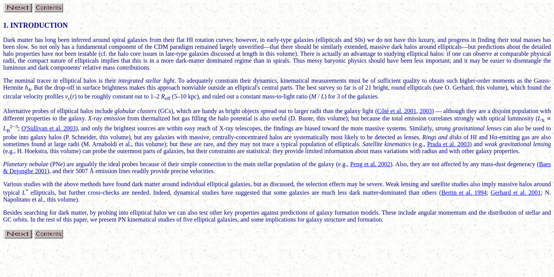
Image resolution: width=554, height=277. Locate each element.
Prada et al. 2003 (448, 144)
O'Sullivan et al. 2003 (49, 128)
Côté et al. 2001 (396, 111)
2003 (425, 111)
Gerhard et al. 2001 (516, 192)
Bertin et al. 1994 (464, 192)
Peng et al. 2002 (370, 164)
